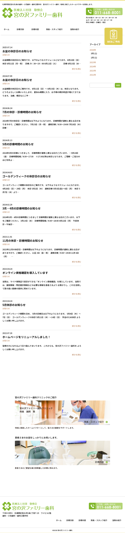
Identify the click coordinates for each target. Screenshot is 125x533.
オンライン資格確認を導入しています (25, 273)
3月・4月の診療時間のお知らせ (21, 208)
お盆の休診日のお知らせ (17, 51)
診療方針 (20, 30)
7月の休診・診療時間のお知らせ (22, 112)
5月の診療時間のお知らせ (18, 144)
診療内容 (35, 30)
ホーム (6, 30)
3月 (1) (94, 53)
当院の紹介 (75, 30)
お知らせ (6, 54)
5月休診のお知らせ (14, 305)
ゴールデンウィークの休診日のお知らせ (26, 176)
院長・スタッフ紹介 (55, 30)
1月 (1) (94, 57)
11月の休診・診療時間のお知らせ (22, 240)
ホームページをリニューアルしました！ (26, 337)
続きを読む (76, 69)
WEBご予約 (113, 43)
